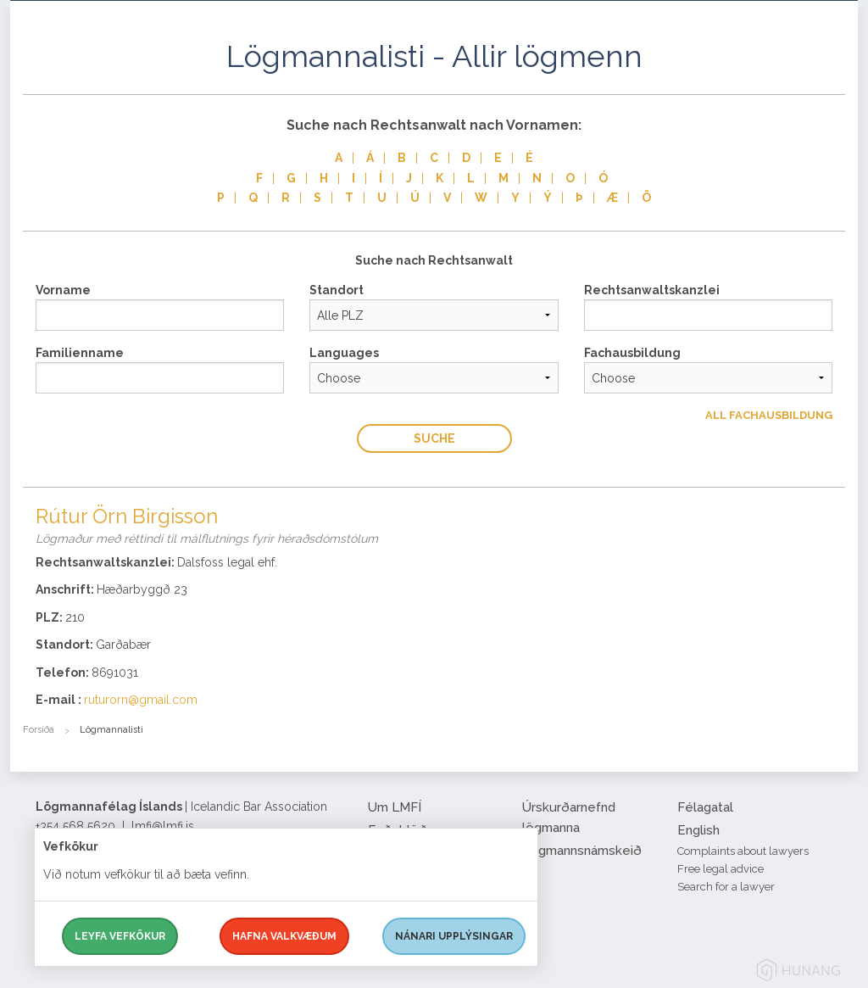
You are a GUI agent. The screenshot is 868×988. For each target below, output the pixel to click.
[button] (832, 75)
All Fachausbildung (768, 415)
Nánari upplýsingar (454, 936)
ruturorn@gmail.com (141, 699)
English (698, 830)
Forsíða (38, 729)
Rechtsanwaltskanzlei (652, 290)
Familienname (80, 353)
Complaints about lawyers (743, 851)
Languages (344, 353)
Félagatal (705, 807)
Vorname (63, 290)
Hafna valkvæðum (284, 936)
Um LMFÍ (394, 807)
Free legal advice (720, 868)
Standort (336, 290)
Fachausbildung (632, 353)
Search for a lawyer (726, 886)
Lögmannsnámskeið (582, 850)
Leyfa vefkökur (120, 936)
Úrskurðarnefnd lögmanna (568, 817)
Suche (434, 438)
